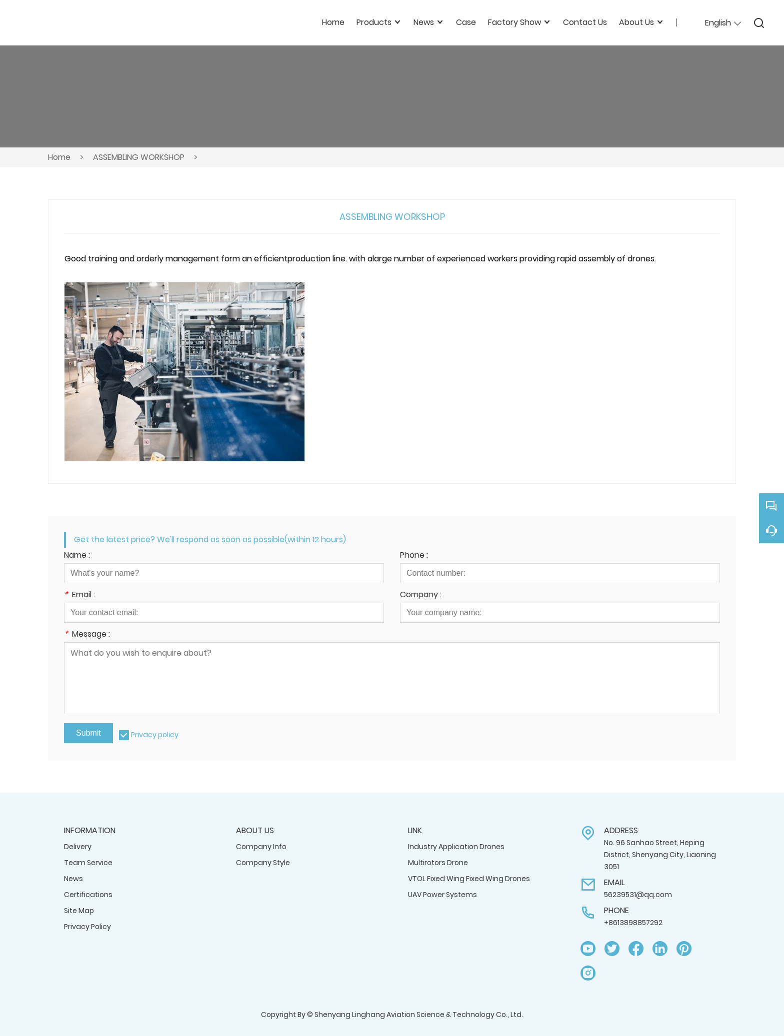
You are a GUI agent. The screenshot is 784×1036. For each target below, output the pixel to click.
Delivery (78, 847)
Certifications (88, 895)
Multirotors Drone (438, 863)
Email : (79, 595)
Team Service (88, 863)
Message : (87, 635)
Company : (421, 595)
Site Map (79, 911)
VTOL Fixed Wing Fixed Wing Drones (469, 879)
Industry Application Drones (456, 847)
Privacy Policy (87, 927)
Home (59, 157)
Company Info (261, 847)
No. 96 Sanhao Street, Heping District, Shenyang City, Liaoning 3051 (660, 855)
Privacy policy (154, 735)
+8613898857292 (633, 923)
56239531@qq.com (638, 895)
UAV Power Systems (442, 895)
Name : (77, 556)
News (73, 879)
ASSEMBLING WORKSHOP (138, 157)
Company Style (263, 863)
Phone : (414, 556)
